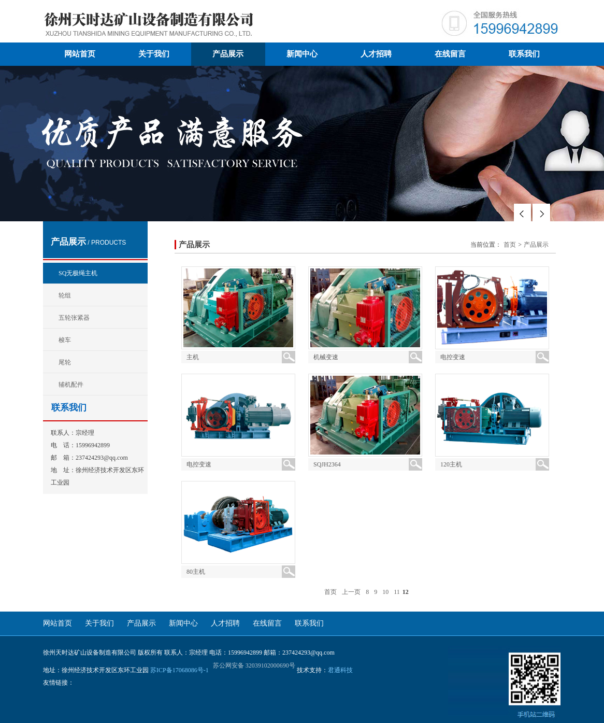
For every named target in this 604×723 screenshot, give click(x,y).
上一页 (351, 592)
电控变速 (452, 357)
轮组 (65, 295)
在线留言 (450, 54)
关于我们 (153, 54)
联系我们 (524, 54)
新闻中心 (302, 54)
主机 (192, 357)
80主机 (195, 571)
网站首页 (79, 54)
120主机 (451, 464)
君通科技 (340, 670)
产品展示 (227, 54)
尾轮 (65, 362)
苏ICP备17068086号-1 (179, 670)
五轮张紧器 (74, 317)
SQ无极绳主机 (78, 273)
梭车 (65, 340)
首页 (510, 244)
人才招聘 (376, 54)
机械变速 (325, 357)
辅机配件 (71, 384)
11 (397, 592)
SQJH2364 (327, 464)
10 (385, 592)
